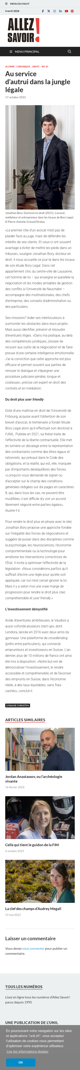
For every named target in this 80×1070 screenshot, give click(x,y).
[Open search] (69, 51)
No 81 (45, 66)
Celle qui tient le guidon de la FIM (32, 845)
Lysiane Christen (17, 705)
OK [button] (20, 1062)
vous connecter (33, 948)
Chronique (23, 66)
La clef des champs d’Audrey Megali (33, 908)
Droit (35, 66)
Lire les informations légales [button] (27, 1051)
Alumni (9, 66)
